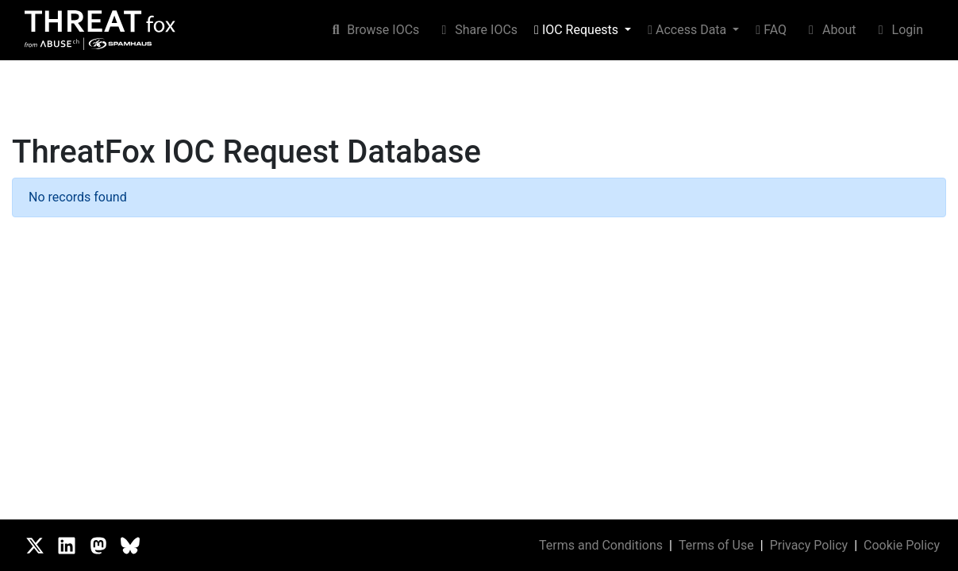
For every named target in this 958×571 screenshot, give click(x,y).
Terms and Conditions (601, 545)
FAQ (771, 29)
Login (898, 29)
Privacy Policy (809, 545)
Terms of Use (716, 545)
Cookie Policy (902, 545)
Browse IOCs (373, 29)
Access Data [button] (688, 29)
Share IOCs (476, 29)
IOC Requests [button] (577, 29)
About (829, 29)
